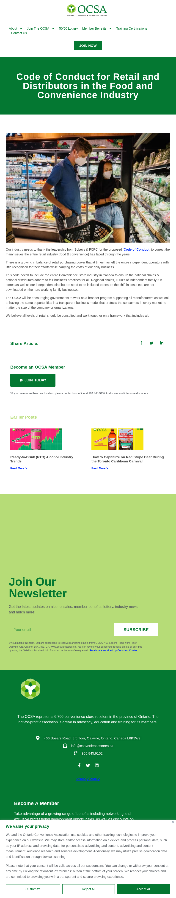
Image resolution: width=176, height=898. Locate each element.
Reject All (88, 889)
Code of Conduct (136, 249)
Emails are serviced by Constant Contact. (114, 650)
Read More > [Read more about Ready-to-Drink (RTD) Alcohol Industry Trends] (18, 468)
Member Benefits (97, 28)
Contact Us (19, 33)
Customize (33, 889)
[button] (32, 380)
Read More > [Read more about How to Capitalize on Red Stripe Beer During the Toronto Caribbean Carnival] (99, 468)
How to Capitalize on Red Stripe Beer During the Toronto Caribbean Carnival (127, 459)
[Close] (173, 822)
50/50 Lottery (68, 28)
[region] (88, 859)
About (16, 28)
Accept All (144, 889)
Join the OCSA (41, 28)
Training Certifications (131, 28)
